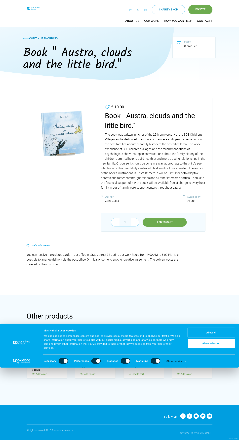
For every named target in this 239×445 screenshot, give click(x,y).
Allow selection (211, 420)
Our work (151, 20)
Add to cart (164, 222)
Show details (174, 438)
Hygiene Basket (89, 371)
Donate (200, 9)
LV (130, 10)
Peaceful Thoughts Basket (43, 373)
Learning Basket (186, 371)
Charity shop (168, 9)
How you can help (178, 20)
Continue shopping (40, 38)
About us (132, 20)
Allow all (211, 409)
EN (138, 10)
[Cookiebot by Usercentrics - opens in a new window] (21, 438)
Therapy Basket (137, 371)
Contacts (204, 20)
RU (145, 10)
